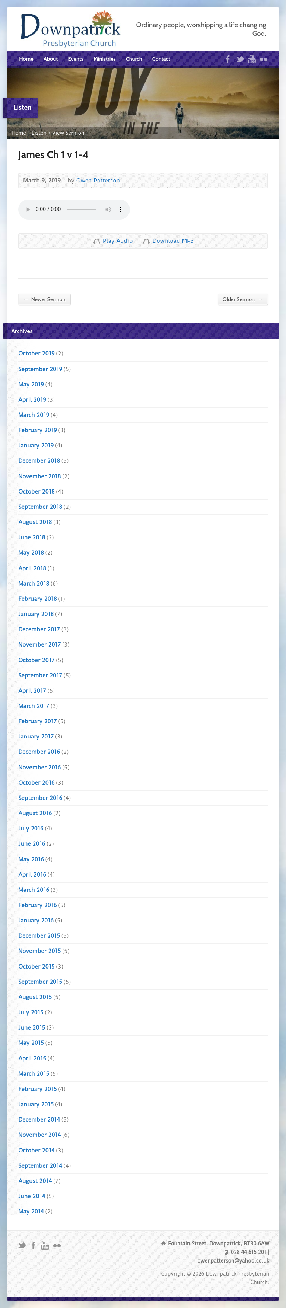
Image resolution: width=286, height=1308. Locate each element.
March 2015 (33, 1074)
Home (26, 58)
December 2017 (39, 629)
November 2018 (39, 476)
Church (134, 58)
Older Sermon (243, 299)
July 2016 (30, 828)
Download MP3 (173, 240)
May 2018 (31, 552)
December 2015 (39, 935)
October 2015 (36, 966)
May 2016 (31, 859)
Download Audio (146, 241)
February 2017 (37, 721)
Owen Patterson (98, 180)
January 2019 (36, 445)
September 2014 (40, 1165)
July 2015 (30, 1012)
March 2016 (33, 890)
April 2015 (32, 1058)
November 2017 (39, 644)
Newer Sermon (44, 299)
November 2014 (39, 1135)
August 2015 (35, 997)
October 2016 (36, 782)
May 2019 (31, 384)
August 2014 (35, 1181)
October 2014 (36, 1150)
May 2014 (31, 1211)
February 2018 (37, 599)
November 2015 (39, 951)
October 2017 (36, 660)
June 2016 (31, 843)
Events (75, 58)
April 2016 (32, 874)
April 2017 (32, 691)
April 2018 (32, 568)
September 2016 (40, 798)
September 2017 (40, 675)
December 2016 (39, 752)
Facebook (227, 59)
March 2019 (33, 415)
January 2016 (36, 920)
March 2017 (33, 706)
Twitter (239, 59)
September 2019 (40, 369)
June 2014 (31, 1196)
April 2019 (32, 399)
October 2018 (36, 491)
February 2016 (37, 905)
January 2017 (36, 736)
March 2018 (33, 583)
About (51, 58)
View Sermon (68, 133)
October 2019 (36, 353)
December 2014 (39, 1119)
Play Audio (96, 241)
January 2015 (36, 1104)
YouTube (251, 59)
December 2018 (39, 460)
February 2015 (37, 1089)
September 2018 (40, 507)
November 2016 (39, 767)
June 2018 (31, 537)
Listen (39, 133)
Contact (161, 58)
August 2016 (35, 813)
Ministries (104, 58)
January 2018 (36, 614)
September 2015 (40, 982)
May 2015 (31, 1043)
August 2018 (35, 522)
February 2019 (37, 430)
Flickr (263, 59)
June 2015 (31, 1027)
